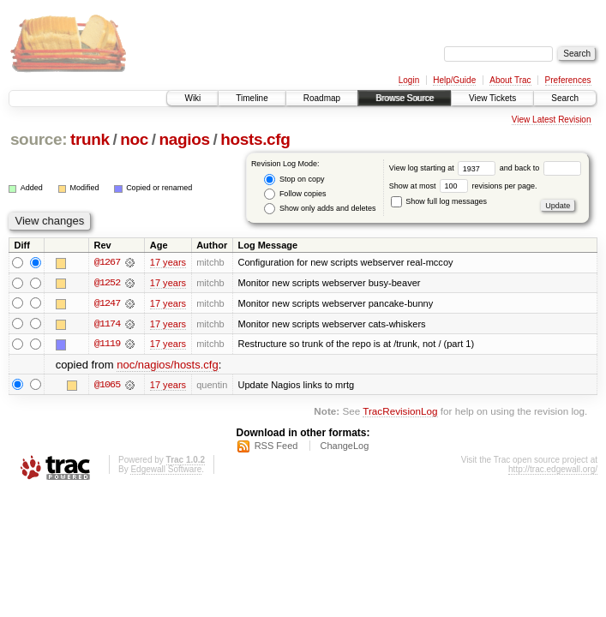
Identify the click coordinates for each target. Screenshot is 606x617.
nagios (184, 139)
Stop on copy (294, 179)
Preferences (568, 80)
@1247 (107, 303)
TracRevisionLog (400, 411)
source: (38, 139)
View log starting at (444, 168)
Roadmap (321, 98)
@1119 (107, 344)
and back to (540, 168)
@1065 (107, 385)
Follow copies (295, 194)
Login (409, 80)
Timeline (251, 98)
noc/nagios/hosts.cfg (168, 365)
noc (134, 139)
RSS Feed (276, 446)
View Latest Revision (551, 119)
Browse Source (404, 98)
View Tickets (492, 98)
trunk (90, 139)
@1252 (107, 283)
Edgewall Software (165, 470)
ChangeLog (344, 446)
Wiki (192, 98)
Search (565, 98)
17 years (168, 262)
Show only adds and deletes (319, 208)
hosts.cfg (255, 139)
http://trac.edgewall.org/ (552, 470)
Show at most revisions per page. (463, 186)
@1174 (107, 324)
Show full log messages (439, 201)
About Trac (510, 80)
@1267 (107, 262)
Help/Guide (454, 80)
